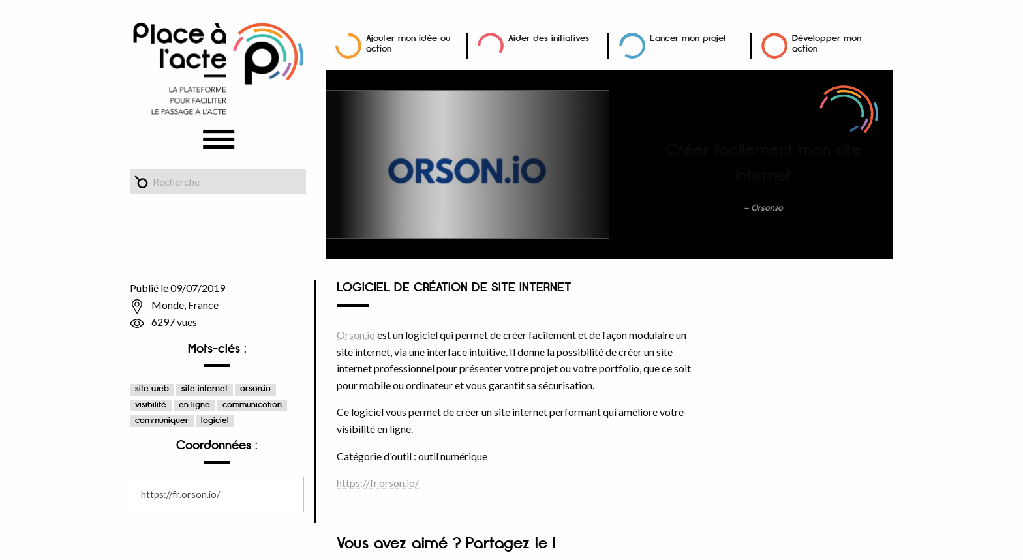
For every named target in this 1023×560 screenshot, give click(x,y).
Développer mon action (826, 43)
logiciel (215, 421)
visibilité (150, 405)
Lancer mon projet (688, 38)
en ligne (194, 405)
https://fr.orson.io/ (180, 494)
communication (252, 405)
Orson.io (356, 335)
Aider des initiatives (548, 38)
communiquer (162, 421)
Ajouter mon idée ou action (408, 43)
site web (152, 389)
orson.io (255, 389)
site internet (204, 389)
